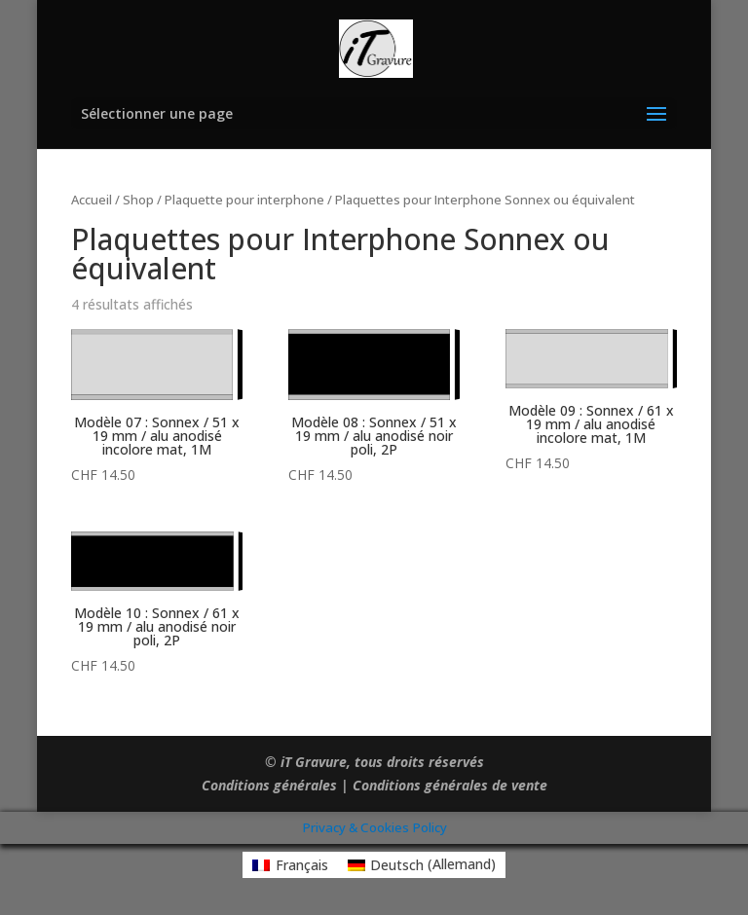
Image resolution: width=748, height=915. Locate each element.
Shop (138, 199)
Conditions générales (269, 785)
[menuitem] (290, 864)
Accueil (91, 199)
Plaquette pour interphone (244, 199)
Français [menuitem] (302, 865)
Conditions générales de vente (450, 785)
